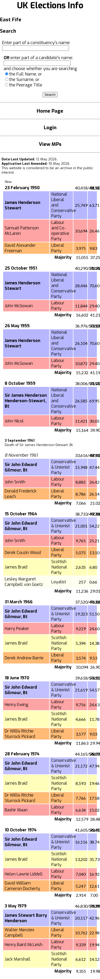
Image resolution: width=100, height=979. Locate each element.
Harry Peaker (17, 628)
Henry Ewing (16, 704)
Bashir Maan (16, 810)
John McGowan (19, 306)
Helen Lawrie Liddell (24, 874)
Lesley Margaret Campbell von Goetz (24, 581)
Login (50, 127)
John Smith (15, 482)
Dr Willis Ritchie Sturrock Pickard (20, 733)
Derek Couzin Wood (23, 552)
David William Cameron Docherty (22, 885)
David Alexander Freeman (20, 248)
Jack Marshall (17, 959)
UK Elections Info (50, 5)
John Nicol (14, 421)
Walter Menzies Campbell (19, 932)
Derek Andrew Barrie (24, 658)
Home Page (50, 111)
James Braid (16, 567)
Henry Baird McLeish (23, 944)
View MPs (50, 144)
